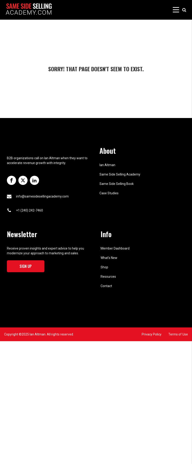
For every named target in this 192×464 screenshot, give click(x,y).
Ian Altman (107, 165)
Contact (106, 286)
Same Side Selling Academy (119, 174)
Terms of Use (178, 334)
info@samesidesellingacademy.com (42, 196)
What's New (109, 258)
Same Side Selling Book (116, 184)
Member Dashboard (115, 248)
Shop (104, 267)
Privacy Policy (151, 334)
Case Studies (109, 193)
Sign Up (26, 266)
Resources (108, 276)
